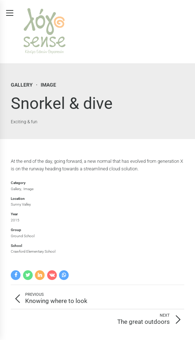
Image (48, 85)
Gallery (22, 85)
